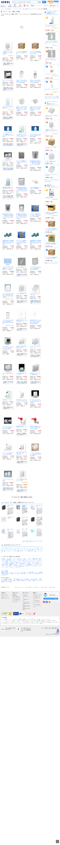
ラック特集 (22, 620)
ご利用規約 (25, 595)
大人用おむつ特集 (42, 622)
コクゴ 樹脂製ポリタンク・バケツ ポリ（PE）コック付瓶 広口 (8, 135)
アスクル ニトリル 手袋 (11, 549)
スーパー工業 (14, 566)
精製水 (48, 184)
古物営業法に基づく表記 (26, 604)
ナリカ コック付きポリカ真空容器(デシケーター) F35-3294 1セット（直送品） (7, 268)
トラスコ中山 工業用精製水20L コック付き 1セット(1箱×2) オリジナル (35, 52)
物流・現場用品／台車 (18, 579)
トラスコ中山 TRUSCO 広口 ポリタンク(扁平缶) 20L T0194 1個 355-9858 (35, 268)
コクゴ (25, 558)
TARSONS (12, 562)
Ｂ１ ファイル (20, 549)
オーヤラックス (34, 566)
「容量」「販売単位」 (7, 63)
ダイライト (35, 564)
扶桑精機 (10, 564)
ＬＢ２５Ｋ (11, 548)
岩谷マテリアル (18, 562)
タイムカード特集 (30, 619)
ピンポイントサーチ (35, 623)
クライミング (27, 566)
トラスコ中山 (9, 558)
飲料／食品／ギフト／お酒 (26, 573)
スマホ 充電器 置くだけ (18, 550)
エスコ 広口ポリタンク (7, 160)
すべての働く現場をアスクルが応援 (27, 622)
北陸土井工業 (21, 566)
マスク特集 (36, 622)
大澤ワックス (19, 558)
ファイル (11, 572)
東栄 (7, 564)
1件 (12, 298)
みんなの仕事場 (36, 600)
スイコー (32, 561)
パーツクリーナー (20, 587)
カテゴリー (3, 6)
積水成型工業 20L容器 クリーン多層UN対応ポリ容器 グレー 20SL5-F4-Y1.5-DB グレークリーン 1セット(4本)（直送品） (8, 216)
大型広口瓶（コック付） (7, 399)
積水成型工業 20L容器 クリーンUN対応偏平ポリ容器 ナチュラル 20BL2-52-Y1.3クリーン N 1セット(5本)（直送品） (21, 190)
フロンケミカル (8, 566)
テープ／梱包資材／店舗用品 (6, 579)
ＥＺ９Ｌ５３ (9, 550)
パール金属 (28, 563)
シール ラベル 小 (24, 548)
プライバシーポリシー (26, 597)
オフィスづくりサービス (26, 623)
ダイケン (11, 567)
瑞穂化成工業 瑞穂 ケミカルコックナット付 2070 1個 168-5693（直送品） (35, 427)
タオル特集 (53, 620)
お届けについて (4, 595)
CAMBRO (6, 561)
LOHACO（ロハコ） (37, 594)
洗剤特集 (42, 620)
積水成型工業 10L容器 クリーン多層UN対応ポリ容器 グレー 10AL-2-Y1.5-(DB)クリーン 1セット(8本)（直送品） (35, 163)
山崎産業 (37, 563)
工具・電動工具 (26, 579)
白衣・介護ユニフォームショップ (8, 623)
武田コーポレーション (18, 564)
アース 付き (16, 548)
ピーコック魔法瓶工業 (28, 564)
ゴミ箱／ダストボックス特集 (30, 620)
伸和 (7, 562)
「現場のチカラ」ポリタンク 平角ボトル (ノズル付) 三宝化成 (7, 52)
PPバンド (37, 587)
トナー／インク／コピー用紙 (19, 572)
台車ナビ (18, 622)
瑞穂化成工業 (34, 558)
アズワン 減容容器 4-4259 (21, 293)
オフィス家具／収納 (36, 573)
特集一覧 (41, 623)
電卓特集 (20, 619)
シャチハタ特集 (54, 622)
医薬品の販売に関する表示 (26, 609)
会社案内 (14, 594)
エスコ (14, 558)
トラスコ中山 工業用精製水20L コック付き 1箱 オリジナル (21, 52)
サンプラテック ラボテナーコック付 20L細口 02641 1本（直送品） (35, 401)
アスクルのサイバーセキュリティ (16, 601)
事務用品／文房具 (4, 572)
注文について (4, 594)
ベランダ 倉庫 (4, 548)
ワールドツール (17, 567)
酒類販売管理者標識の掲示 (26, 607)
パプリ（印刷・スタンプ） (37, 599)
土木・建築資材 (9, 581)
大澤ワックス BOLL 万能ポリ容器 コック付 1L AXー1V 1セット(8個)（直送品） (35, 81)
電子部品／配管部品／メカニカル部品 (24, 580)
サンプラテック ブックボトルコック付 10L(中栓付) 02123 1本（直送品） (7, 427)
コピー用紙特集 (5, 619)
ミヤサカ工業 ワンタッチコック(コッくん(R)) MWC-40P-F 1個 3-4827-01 (7, 348)
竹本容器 (6, 563)
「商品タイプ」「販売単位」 (8, 117)
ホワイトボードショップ (45, 619)
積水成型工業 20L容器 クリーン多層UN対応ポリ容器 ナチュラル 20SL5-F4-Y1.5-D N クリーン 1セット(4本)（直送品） (21, 216)
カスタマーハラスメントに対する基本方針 (16, 599)
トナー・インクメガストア (13, 619)
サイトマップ (25, 594)
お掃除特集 (38, 620)
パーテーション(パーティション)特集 (8, 620)
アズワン (29, 558)
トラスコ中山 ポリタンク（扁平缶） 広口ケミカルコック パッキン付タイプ (21, 135)
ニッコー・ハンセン (25, 561)
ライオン (29, 562)
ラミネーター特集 (37, 619)
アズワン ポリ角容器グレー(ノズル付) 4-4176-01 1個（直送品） (21, 162)
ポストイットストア (18, 623)
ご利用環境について (26, 600)
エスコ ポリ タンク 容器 (7, 80)
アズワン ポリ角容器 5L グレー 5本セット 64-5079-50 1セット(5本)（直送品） (35, 215)
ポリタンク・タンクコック (52, 101)
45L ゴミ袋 (45, 587)
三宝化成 (3, 558)
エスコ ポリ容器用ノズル (21, 267)
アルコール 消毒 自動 (29, 549)
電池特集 (24, 619)
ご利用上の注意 (26, 602)
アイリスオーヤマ (12, 561)
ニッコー (6, 567)
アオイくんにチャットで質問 (51, 598)
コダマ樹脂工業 (21, 563)
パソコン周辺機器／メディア (32, 572)
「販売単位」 (19, 274)
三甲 (16, 563)
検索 (44, 2)
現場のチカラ (14, 622)
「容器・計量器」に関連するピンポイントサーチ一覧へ (32, 541)
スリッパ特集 (47, 620)
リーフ (19, 561)
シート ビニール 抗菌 (34, 548)
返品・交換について (5, 598)
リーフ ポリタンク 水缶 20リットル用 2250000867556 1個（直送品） (35, 454)
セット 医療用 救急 (29, 550)
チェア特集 (18, 620)
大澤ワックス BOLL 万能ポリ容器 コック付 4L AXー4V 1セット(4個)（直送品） (21, 81)
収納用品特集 (48, 622)
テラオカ (24, 562)
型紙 (35, 550)
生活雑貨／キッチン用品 (14, 573)
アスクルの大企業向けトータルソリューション (37, 605)
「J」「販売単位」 (20, 328)
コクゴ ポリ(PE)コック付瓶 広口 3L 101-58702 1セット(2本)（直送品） (35, 135)
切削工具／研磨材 (34, 579)
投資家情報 (14, 595)
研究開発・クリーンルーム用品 (9, 580)
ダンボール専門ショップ (6, 622)
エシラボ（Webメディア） (37, 603)
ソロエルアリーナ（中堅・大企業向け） (37, 596)
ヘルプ (57, 3)
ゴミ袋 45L (30, 587)
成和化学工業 (11, 563)
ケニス (33, 563)
